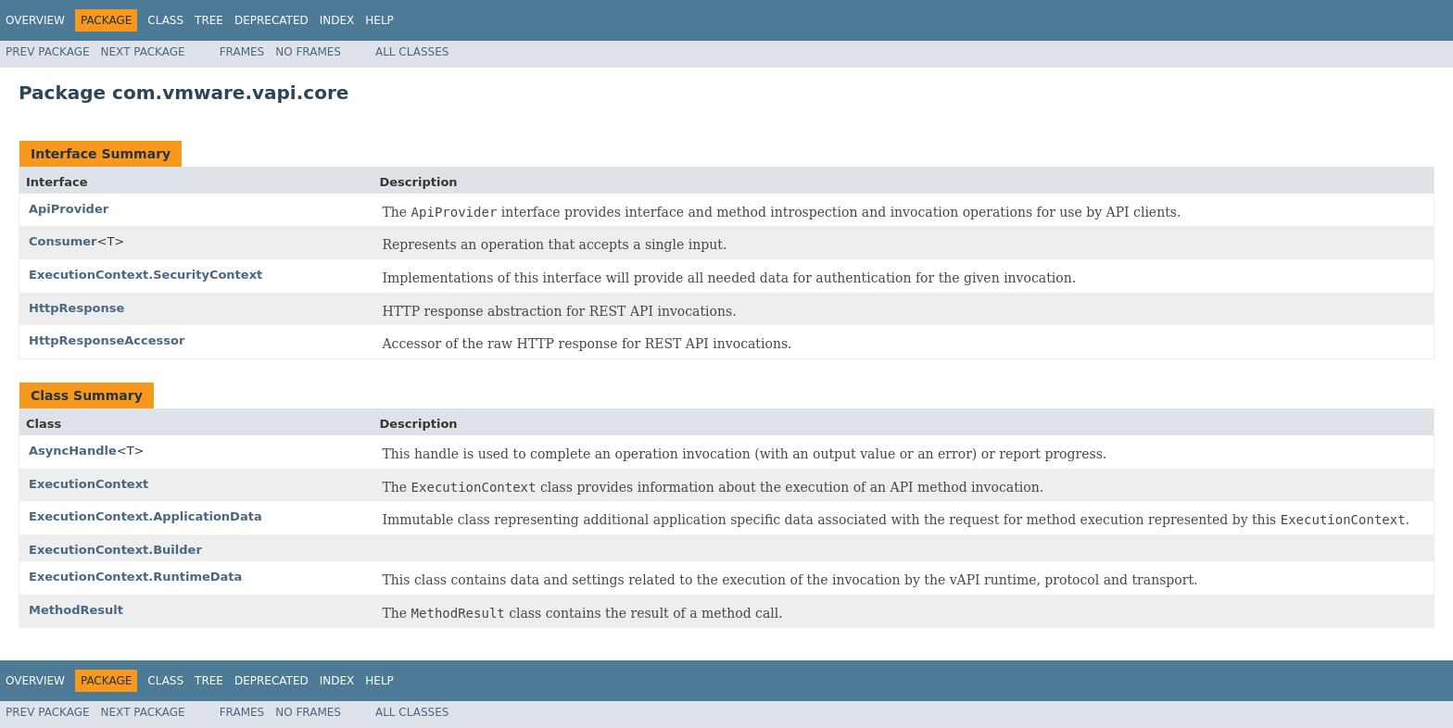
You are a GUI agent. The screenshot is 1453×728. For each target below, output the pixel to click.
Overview (35, 20)
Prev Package (48, 51)
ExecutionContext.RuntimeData (135, 577)
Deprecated (271, 20)
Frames (242, 51)
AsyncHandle (73, 451)
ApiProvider (68, 209)
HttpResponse (76, 308)
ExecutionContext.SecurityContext (145, 275)
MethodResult (76, 610)
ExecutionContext (88, 484)
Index (337, 20)
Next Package (143, 51)
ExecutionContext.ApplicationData (145, 516)
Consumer (63, 241)
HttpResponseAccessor (106, 340)
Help (379, 20)
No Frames (308, 51)
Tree (209, 20)
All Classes (412, 51)
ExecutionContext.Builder (115, 550)
